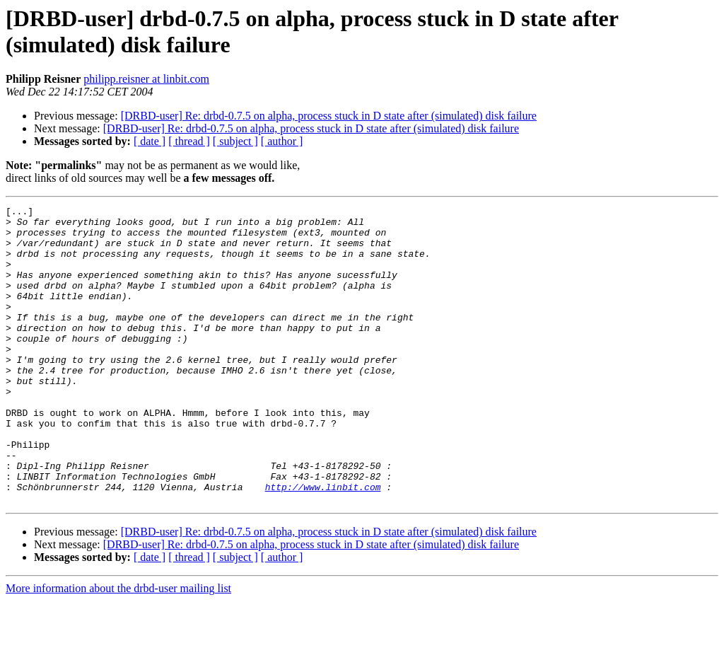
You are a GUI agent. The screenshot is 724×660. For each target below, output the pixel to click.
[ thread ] (189, 141)
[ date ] (149, 141)
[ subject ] (235, 141)
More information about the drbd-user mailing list (118, 648)
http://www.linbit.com (323, 544)
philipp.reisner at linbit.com (146, 79)
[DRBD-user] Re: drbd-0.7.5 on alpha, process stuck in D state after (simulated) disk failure (329, 116)
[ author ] (282, 141)
